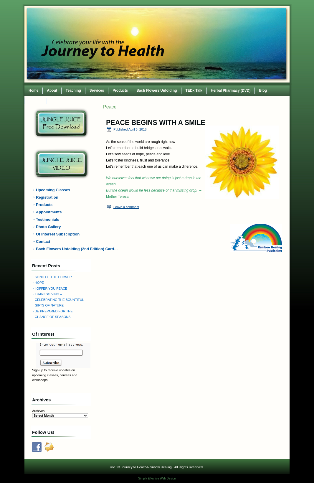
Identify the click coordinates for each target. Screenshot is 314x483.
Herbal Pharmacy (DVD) (231, 90)
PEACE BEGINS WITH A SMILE (155, 122)
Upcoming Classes (53, 190)
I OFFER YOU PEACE (51, 288)
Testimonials (47, 219)
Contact (35, 101)
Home (33, 90)
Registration (47, 197)
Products (120, 90)
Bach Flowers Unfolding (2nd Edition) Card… (65, 249)
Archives (38, 411)
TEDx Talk (194, 90)
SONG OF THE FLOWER (53, 277)
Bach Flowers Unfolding (156, 90)
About (52, 90)
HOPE (39, 282)
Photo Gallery (48, 227)
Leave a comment (126, 207)
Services (97, 90)
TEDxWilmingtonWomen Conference (81, 101)
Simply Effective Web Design (157, 478)
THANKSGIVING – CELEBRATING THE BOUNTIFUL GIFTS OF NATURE (59, 299)
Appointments (49, 212)
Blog (263, 90)
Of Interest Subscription (58, 234)
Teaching (73, 90)
